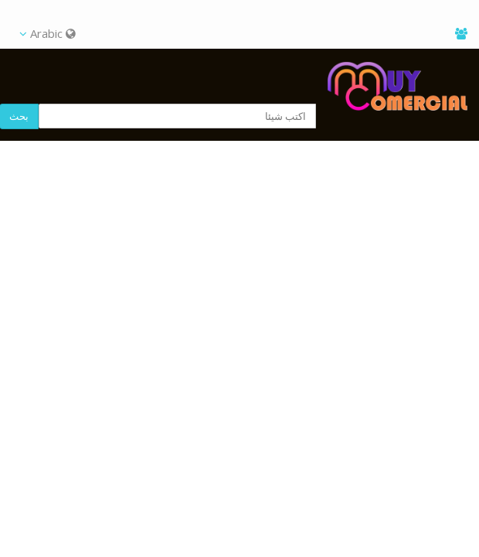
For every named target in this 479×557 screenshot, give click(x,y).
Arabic (47, 33)
